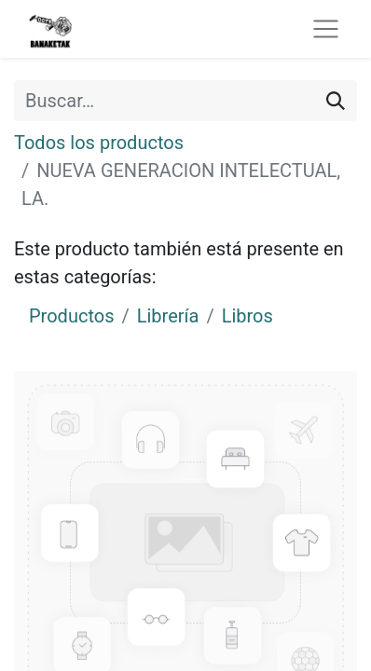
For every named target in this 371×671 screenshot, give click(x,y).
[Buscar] (335, 100)
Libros (247, 316)
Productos (71, 316)
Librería (168, 316)
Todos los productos (99, 142)
